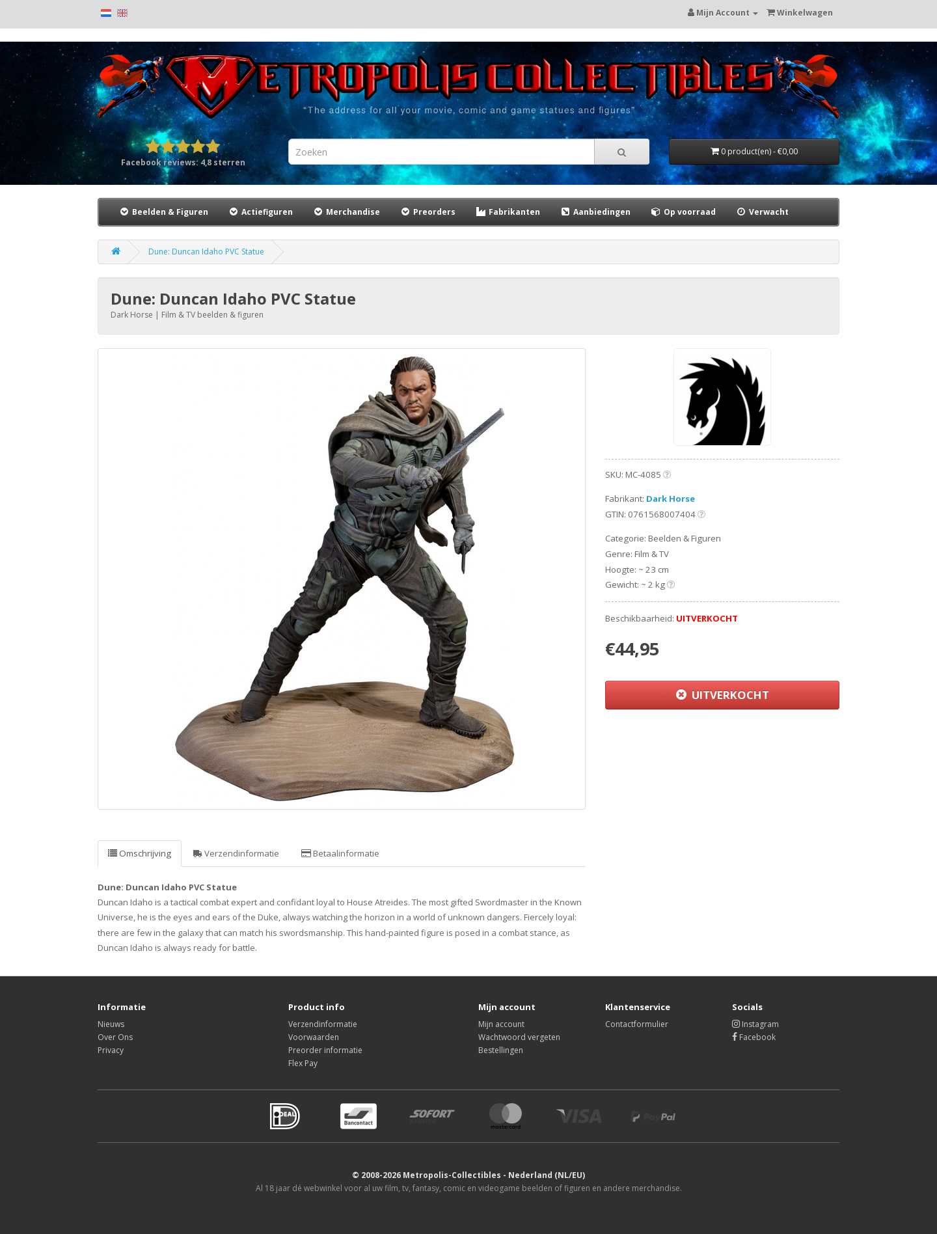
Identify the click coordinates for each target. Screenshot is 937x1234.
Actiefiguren (260, 211)
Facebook (754, 1037)
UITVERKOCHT (722, 694)
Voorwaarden (313, 1037)
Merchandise (346, 211)
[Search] (621, 152)
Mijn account (501, 1024)
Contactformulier (636, 1024)
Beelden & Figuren (163, 211)
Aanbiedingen (596, 211)
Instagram (755, 1024)
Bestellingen (500, 1050)
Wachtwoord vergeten (519, 1037)
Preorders (427, 211)
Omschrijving (139, 853)
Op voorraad (683, 211)
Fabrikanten (507, 211)
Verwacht (762, 211)
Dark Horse (670, 498)
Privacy (111, 1050)
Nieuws (111, 1024)
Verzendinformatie (236, 853)
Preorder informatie (325, 1050)
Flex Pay (303, 1063)
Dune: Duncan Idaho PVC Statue (206, 251)
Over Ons (115, 1037)
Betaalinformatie (340, 853)
